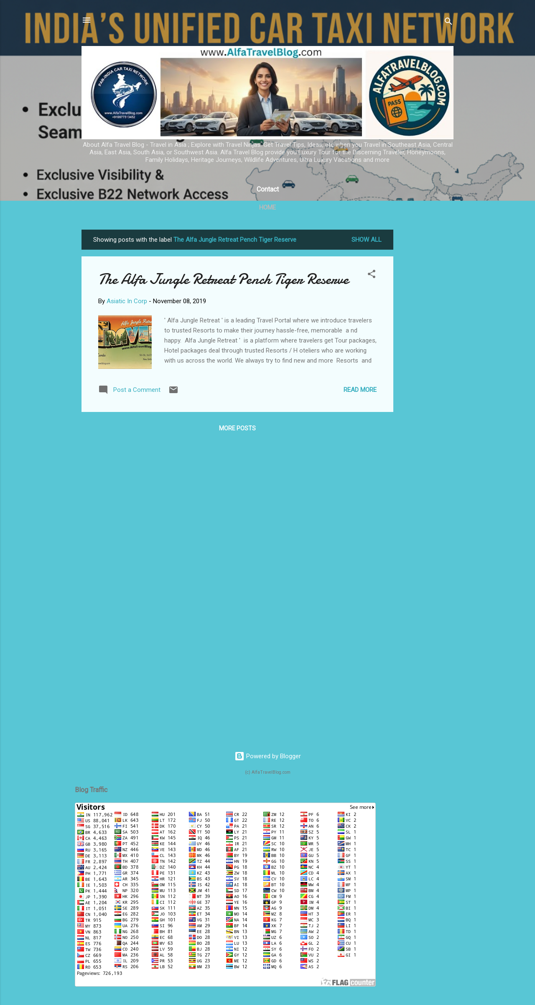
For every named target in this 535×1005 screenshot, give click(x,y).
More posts (237, 428)
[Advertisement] (426, 355)
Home (267, 207)
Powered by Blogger (267, 756)
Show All (367, 239)
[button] (372, 275)
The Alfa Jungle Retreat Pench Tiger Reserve (223, 279)
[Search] (448, 23)
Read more (360, 390)
